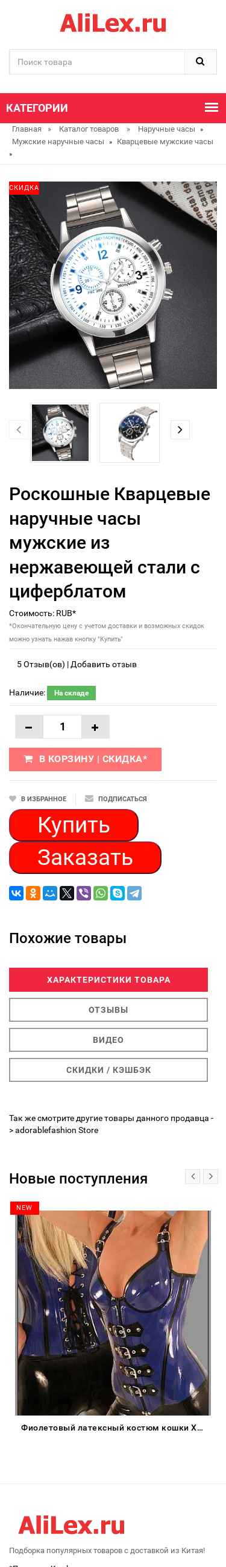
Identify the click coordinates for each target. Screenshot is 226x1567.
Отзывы (108, 1010)
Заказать (85, 857)
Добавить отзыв (104, 664)
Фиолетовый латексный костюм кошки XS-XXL (116, 1427)
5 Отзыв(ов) (41, 664)
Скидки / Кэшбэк (108, 1070)
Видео (108, 1040)
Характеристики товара (109, 980)
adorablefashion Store (56, 1130)
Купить (73, 825)
